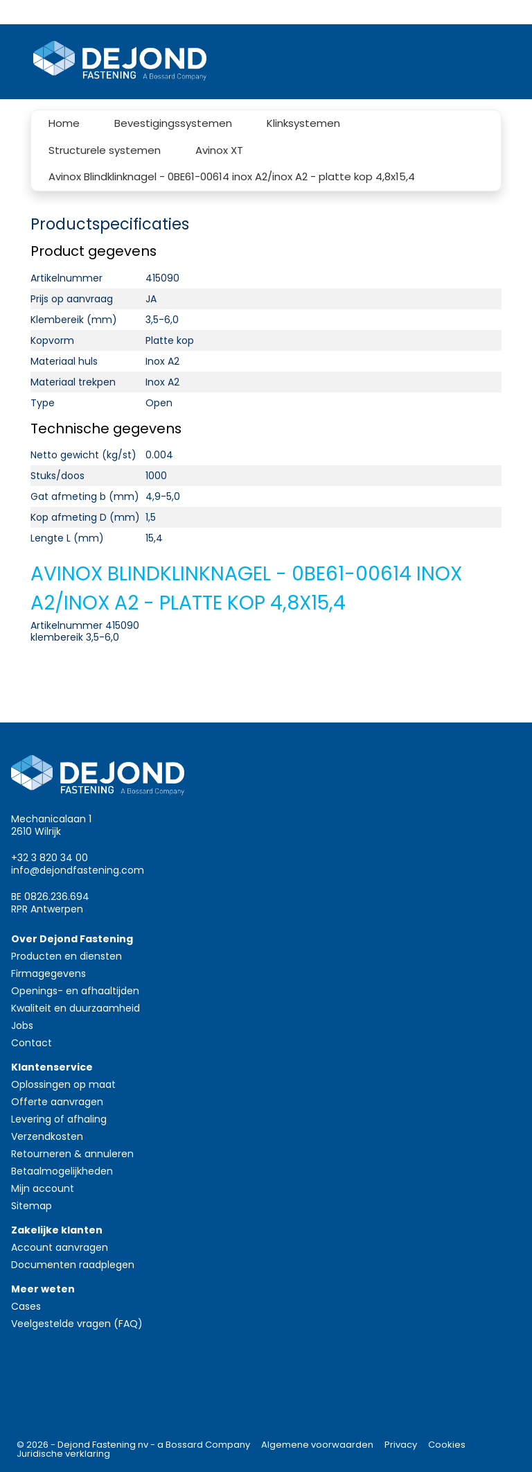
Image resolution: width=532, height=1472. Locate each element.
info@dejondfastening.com (77, 870)
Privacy (400, 1444)
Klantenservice (52, 1067)
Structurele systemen (104, 150)
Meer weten (43, 1289)
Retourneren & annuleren (72, 1154)
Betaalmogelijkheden (62, 1171)
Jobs (22, 1025)
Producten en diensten (66, 956)
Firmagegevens (48, 973)
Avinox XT (219, 150)
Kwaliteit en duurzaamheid (75, 1008)
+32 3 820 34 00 (49, 858)
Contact (31, 1043)
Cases (26, 1306)
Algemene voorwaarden (317, 1444)
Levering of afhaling (59, 1119)
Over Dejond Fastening (72, 939)
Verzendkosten (47, 1136)
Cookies (447, 1444)
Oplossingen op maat (63, 1084)
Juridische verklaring (63, 1453)
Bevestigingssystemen (173, 123)
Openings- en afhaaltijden (75, 991)
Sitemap (31, 1206)
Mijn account (42, 1188)
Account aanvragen (59, 1247)
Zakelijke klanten (57, 1230)
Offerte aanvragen (57, 1102)
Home (64, 123)
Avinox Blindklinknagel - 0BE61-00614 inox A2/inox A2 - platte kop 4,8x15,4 (231, 176)
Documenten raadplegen (72, 1265)
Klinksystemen (303, 123)
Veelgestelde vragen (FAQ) (77, 1324)
